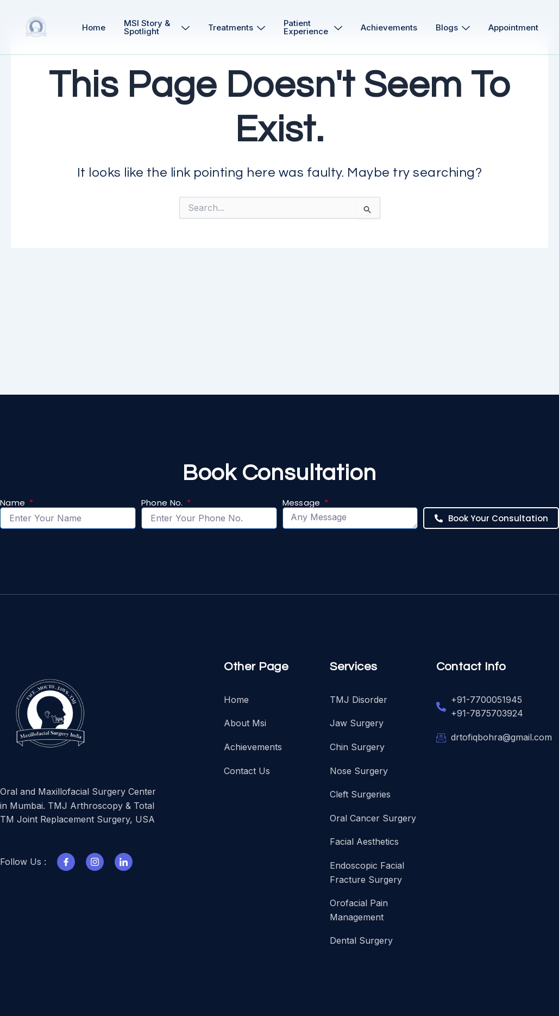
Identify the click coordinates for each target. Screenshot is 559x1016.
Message (302, 503)
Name (14, 503)
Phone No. (163, 503)
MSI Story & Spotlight (157, 27)
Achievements (389, 27)
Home (93, 27)
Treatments (236, 27)
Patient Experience (313, 27)
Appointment (513, 27)
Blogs (453, 27)
